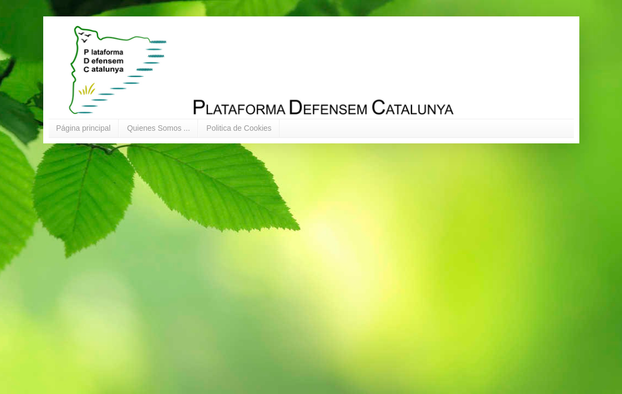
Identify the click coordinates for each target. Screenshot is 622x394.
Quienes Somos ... (158, 128)
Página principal (83, 128)
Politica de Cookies (238, 128)
